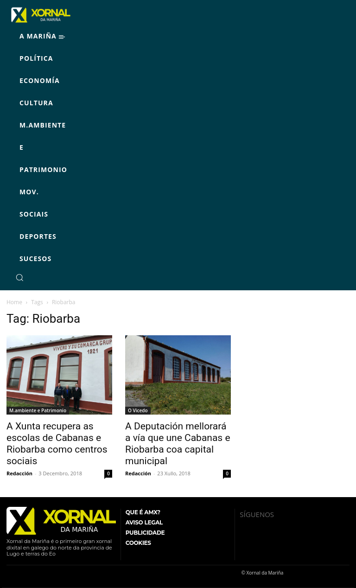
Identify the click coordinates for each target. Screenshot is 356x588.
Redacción (19, 473)
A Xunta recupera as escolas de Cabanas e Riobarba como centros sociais (57, 444)
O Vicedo (138, 410)
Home (14, 302)
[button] (19, 277)
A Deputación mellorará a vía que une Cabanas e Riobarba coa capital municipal (177, 444)
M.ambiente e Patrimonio (37, 410)
